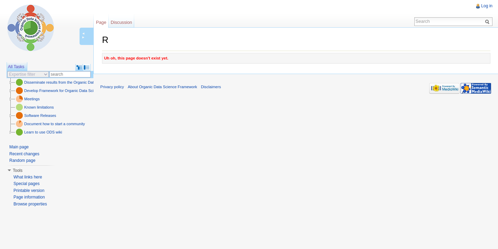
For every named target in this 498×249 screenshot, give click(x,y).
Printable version (28, 190)
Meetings (32, 99)
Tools (17, 170)
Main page (19, 147)
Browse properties (30, 204)
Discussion (121, 22)
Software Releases (40, 115)
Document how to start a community (54, 124)
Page (101, 22)
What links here (27, 177)
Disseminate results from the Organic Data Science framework (76, 82)
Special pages (26, 183)
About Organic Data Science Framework (162, 87)
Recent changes (24, 153)
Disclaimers (211, 87)
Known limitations (39, 107)
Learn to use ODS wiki (43, 132)
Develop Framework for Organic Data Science (63, 91)
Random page (22, 160)
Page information (29, 197)
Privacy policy (112, 87)
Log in (486, 5)
